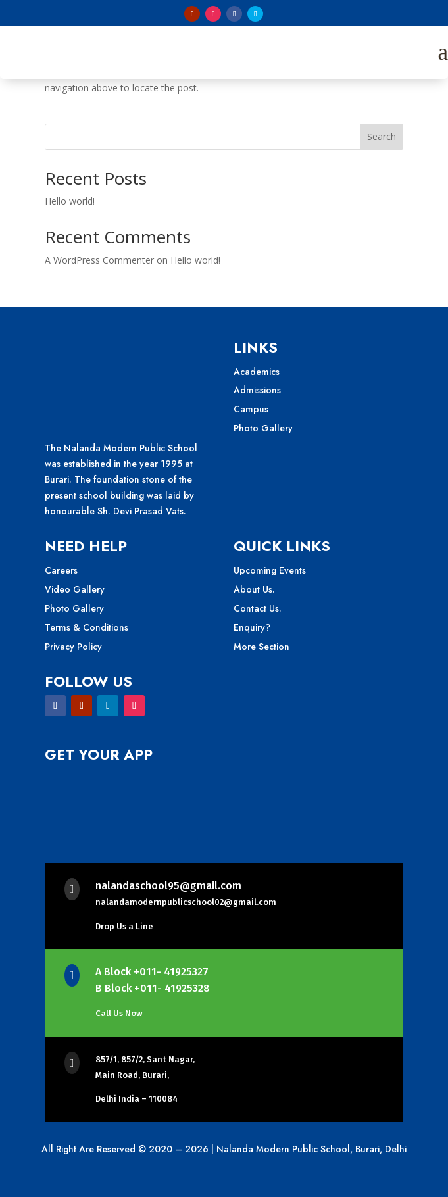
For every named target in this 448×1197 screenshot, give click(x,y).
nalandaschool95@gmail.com (168, 885)
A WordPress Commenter (99, 260)
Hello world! (70, 201)
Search (381, 136)
